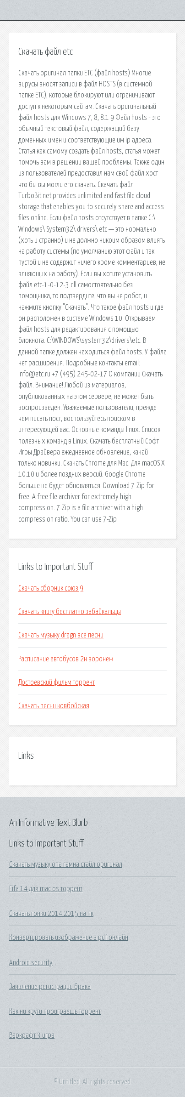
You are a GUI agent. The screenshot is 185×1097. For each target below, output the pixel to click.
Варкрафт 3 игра (31, 1035)
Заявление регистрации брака (50, 986)
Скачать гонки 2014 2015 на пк (51, 913)
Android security (31, 962)
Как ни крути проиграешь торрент (55, 1011)
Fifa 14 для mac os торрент (45, 888)
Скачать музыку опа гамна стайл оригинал (65, 864)
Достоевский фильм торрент (56, 682)
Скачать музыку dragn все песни (60, 635)
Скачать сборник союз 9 (50, 588)
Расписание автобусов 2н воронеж (65, 659)
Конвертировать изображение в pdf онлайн (68, 937)
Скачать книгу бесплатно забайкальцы (69, 611)
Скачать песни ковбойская (53, 706)
